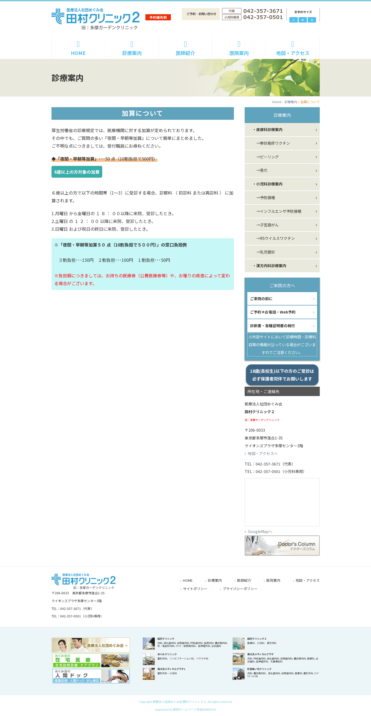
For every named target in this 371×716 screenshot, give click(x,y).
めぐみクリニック (167, 654)
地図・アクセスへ (263, 453)
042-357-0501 (268, 471)
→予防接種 (262, 197)
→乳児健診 (262, 252)
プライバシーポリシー (240, 588)
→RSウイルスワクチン (272, 238)
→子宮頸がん (264, 225)
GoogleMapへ (260, 531)
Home (276, 101)
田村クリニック (165, 638)
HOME (78, 48)
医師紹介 (185, 48)
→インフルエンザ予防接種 (275, 211)
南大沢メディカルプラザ (260, 654)
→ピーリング (264, 156)
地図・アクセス (292, 48)
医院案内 (239, 48)
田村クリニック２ (257, 638)
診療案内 (132, 48)
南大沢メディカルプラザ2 (171, 669)
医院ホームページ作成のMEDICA (194, 709)
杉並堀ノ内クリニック (259, 669)
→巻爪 (258, 170)
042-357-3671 (268, 464)
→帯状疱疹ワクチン (269, 143)
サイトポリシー (195, 588)
